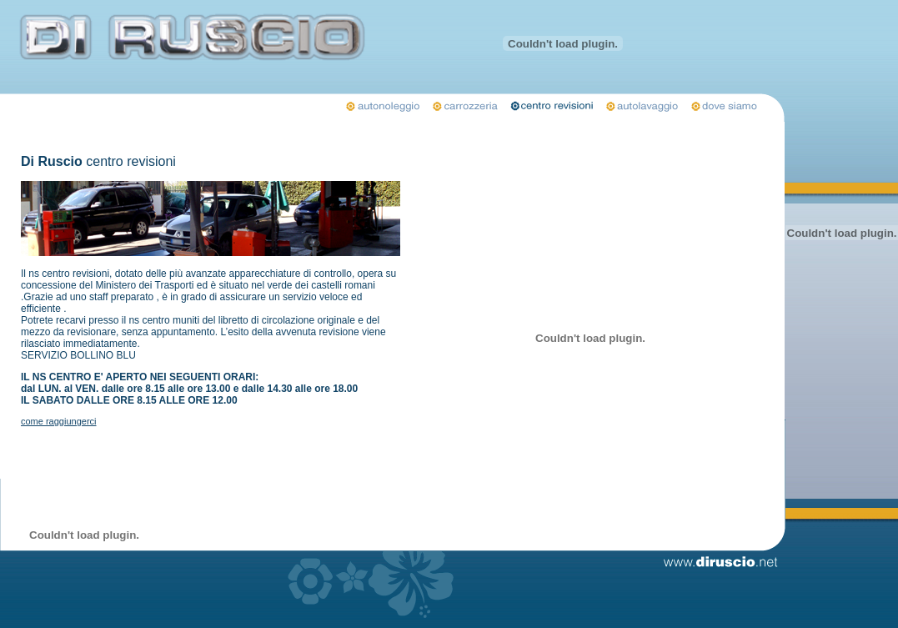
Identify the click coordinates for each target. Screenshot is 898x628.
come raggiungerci (59, 421)
